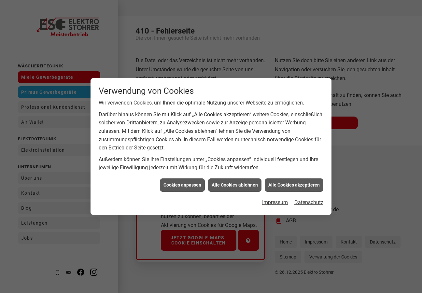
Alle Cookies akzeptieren (294, 184)
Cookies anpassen (182, 184)
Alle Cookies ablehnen (235, 184)
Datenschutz (308, 202)
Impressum (275, 202)
